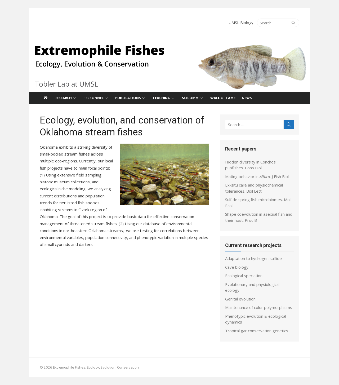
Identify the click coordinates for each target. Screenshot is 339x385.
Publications (128, 97)
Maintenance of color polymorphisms (258, 307)
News (247, 97)
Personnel (93, 97)
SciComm (190, 97)
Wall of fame (222, 97)
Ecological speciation (243, 275)
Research (63, 97)
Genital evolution (240, 299)
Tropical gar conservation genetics (256, 330)
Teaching (161, 97)
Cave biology (236, 267)
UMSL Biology (241, 22)
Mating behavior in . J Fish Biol (257, 176)
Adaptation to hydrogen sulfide (253, 258)
